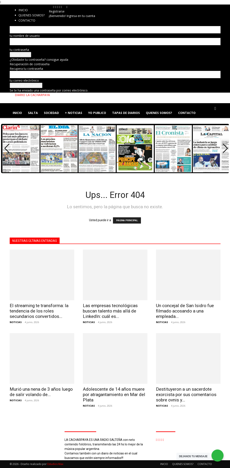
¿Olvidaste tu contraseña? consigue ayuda (39, 60)
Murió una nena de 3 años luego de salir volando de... (41, 392)
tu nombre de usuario (25, 36)
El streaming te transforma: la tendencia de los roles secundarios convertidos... (39, 311)
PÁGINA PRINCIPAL (127, 220)
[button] (215, 109)
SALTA (33, 113)
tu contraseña (19, 50)
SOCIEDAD (51, 113)
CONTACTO (187, 113)
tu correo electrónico (24, 80)
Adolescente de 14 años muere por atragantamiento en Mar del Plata (114, 395)
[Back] (66, 7)
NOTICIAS (16, 322)
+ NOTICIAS (73, 113)
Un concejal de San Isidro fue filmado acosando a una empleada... (185, 311)
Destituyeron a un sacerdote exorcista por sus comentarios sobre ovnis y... (186, 395)
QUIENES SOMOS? (32, 15)
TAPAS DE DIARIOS (126, 113)
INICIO (23, 10)
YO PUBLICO (97, 113)
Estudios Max (55, 464)
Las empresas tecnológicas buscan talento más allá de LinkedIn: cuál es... (110, 311)
